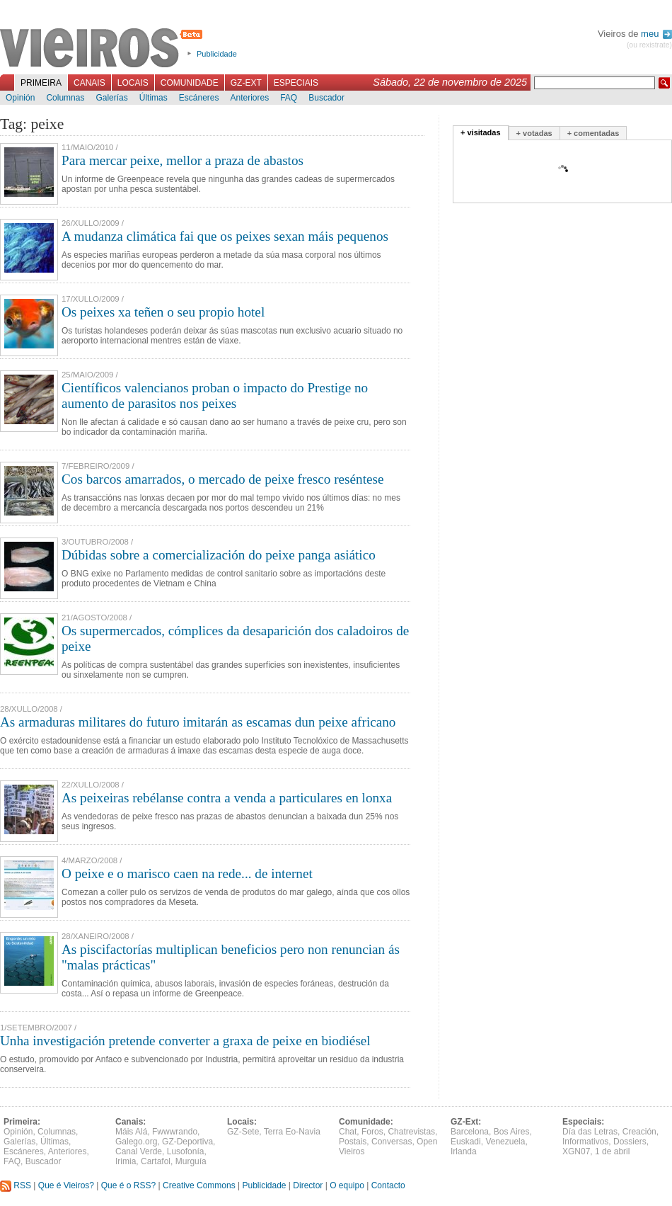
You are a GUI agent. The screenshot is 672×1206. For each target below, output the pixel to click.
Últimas (153, 98)
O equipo (347, 1185)
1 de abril (612, 1151)
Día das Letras (590, 1132)
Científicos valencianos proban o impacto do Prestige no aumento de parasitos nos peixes (215, 395)
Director (308, 1185)
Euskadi (466, 1142)
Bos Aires (512, 1132)
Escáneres (199, 98)
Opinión (20, 98)
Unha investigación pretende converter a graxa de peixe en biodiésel (185, 1040)
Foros (372, 1132)
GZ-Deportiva (187, 1142)
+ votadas (534, 133)
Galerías (111, 98)
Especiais (296, 83)
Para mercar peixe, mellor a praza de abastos (182, 160)
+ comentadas (593, 133)
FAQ (288, 98)
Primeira (41, 83)
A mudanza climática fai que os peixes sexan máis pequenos (225, 236)
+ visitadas (480, 132)
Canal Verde (138, 1151)
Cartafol (155, 1161)
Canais (89, 83)
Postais (352, 1142)
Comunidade (190, 83)
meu (656, 33)
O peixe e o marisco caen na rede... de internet (187, 873)
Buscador (326, 98)
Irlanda (464, 1151)
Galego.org (136, 1142)
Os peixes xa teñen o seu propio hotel (163, 312)
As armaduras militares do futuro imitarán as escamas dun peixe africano (197, 722)
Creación (639, 1132)
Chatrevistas (411, 1132)
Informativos (585, 1142)
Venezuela (505, 1142)
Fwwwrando (174, 1132)
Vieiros (103, 48)
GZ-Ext (246, 83)
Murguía (191, 1161)
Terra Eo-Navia (292, 1132)
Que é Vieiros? (66, 1185)
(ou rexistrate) (649, 45)
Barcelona (470, 1132)
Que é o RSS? (128, 1185)
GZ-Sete (243, 1132)
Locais (133, 83)
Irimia (125, 1161)
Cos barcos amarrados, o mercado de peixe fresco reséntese (223, 479)
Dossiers (630, 1142)
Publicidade (217, 54)
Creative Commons (199, 1185)
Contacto (388, 1185)
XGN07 (576, 1151)
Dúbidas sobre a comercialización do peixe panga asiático (219, 554)
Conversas (391, 1142)
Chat (348, 1132)
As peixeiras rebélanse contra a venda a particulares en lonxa (227, 797)
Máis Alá (131, 1132)
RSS (15, 1185)
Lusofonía (185, 1151)
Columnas (65, 98)
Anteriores (249, 98)
